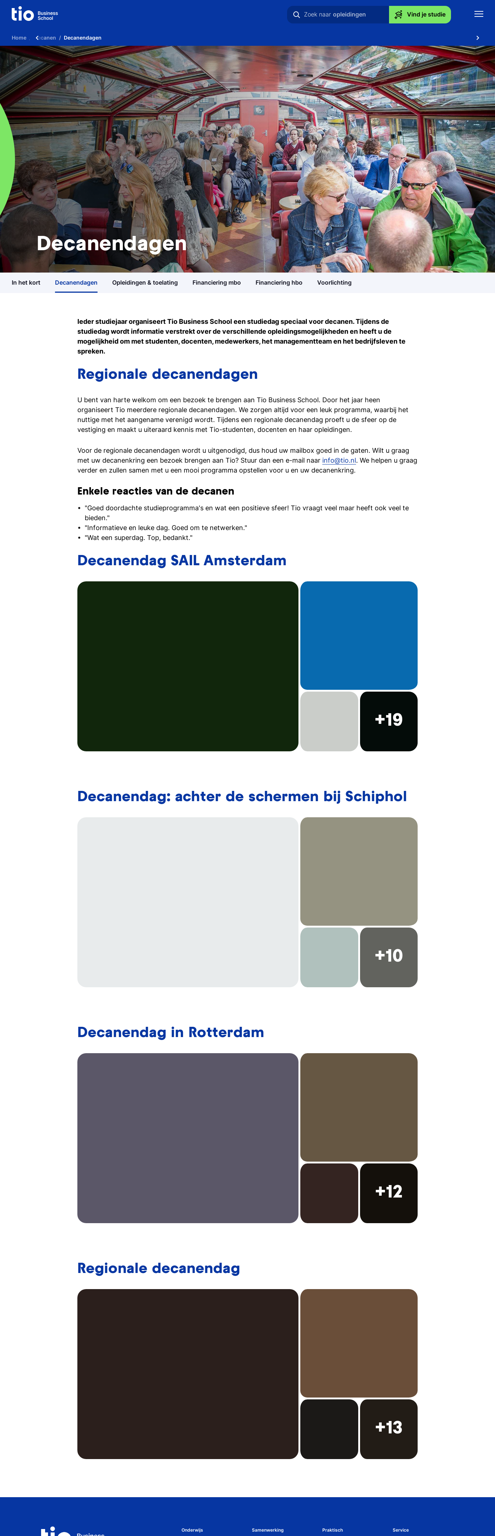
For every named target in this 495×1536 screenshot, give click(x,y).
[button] (247, 666)
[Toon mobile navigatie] (478, 15)
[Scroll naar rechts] (477, 37)
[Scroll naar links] (37, 37)
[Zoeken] (296, 14)
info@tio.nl (339, 460)
